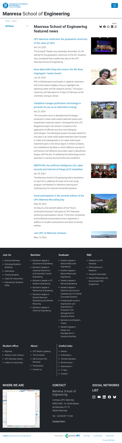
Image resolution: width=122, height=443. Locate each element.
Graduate (64, 254)
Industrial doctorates (97, 274)
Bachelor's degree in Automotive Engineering (43, 262)
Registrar (8, 351)
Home (7, 21)
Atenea (64, 351)
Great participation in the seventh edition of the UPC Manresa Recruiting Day (59, 197)
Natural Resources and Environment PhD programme (98, 281)
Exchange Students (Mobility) (13, 265)
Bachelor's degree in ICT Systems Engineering (43, 282)
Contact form (58, 421)
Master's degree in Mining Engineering (69, 282)
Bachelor (35, 254)
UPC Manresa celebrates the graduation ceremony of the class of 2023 (60, 41)
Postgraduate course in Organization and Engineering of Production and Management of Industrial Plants (70, 308)
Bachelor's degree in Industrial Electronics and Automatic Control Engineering (42, 272)
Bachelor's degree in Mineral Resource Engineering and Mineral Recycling (43, 299)
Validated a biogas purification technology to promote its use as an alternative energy (57, 105)
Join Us (7, 254)
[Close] (114, 5)
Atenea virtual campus (14, 355)
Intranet (64, 374)
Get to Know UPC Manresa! (40, 360)
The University (39, 355)
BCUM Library (66, 362)
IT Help (64, 370)
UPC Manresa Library (13, 359)
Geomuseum (66, 366)
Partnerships (38, 366)
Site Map (87, 436)
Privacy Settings (108, 440)
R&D (89, 254)
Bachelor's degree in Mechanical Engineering (43, 289)
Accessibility (97, 436)
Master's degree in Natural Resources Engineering (68, 263)
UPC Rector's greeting (42, 351)
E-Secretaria (66, 355)
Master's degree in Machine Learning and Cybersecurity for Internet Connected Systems (71, 292)
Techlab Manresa (68, 359)
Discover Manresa (12, 260)
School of (36, 14)
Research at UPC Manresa (96, 262)
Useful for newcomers (14, 278)
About (34, 345)
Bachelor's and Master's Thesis (70, 321)
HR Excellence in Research (96, 269)
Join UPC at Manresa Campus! (50, 233)
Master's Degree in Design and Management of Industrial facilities (68, 331)
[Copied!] (116, 26)
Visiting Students (12, 275)
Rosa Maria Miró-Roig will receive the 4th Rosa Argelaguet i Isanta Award (58, 71)
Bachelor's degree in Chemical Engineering (42, 309)
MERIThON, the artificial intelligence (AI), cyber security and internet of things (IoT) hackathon (58, 167)
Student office (10, 345)
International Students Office (14, 284)
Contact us (37, 369)
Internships (9, 271)
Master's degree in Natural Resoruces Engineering (68, 273)
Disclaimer (109, 436)
